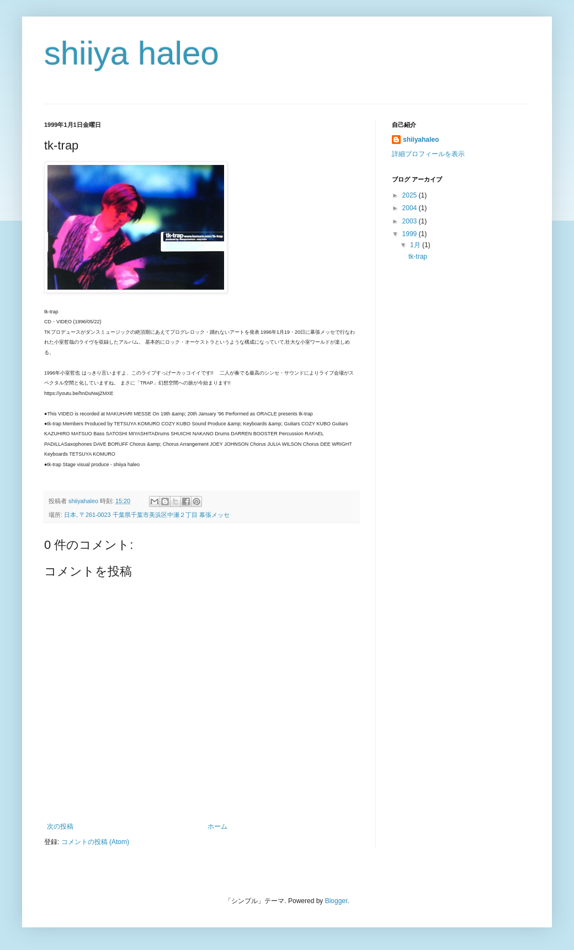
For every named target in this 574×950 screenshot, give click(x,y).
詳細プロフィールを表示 (428, 154)
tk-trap (417, 256)
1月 (416, 245)
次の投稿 (60, 826)
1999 (410, 234)
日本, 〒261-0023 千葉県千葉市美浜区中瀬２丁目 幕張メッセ (147, 514)
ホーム (217, 826)
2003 (410, 221)
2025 (410, 195)
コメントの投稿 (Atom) (95, 842)
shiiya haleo (131, 53)
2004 (410, 208)
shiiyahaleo (421, 139)
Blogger (336, 901)
